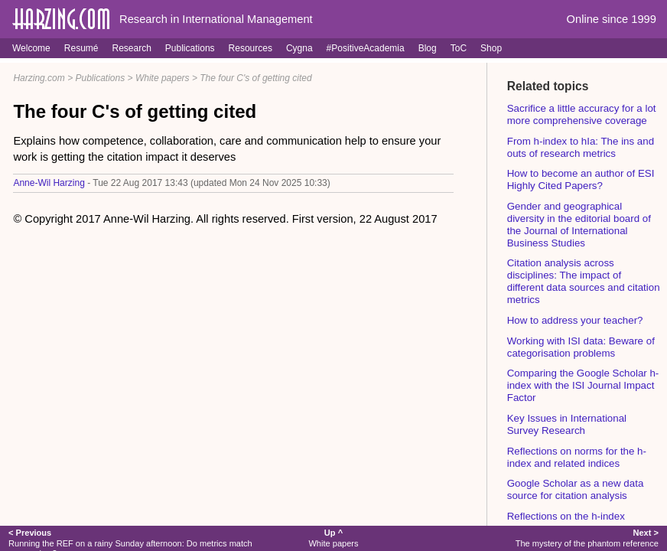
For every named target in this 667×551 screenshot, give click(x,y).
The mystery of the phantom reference (587, 537)
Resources (250, 48)
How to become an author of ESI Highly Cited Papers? (581, 179)
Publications (190, 48)
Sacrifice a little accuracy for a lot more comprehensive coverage (581, 114)
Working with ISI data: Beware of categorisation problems (581, 347)
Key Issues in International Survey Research (566, 424)
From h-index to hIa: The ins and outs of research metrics (580, 147)
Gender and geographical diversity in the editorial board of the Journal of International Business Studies (579, 225)
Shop (491, 48)
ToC (459, 48)
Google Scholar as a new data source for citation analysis (575, 489)
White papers (162, 78)
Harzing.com (38, 78)
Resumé (81, 48)
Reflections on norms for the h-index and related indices (576, 457)
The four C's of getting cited (255, 78)
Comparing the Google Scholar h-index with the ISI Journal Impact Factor (583, 385)
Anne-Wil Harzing (48, 183)
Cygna (299, 48)
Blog (427, 48)
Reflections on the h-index (566, 516)
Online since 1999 (611, 19)
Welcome (31, 48)
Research (131, 48)
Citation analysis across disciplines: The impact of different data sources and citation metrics (583, 281)
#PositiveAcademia (366, 48)
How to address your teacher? (575, 320)
